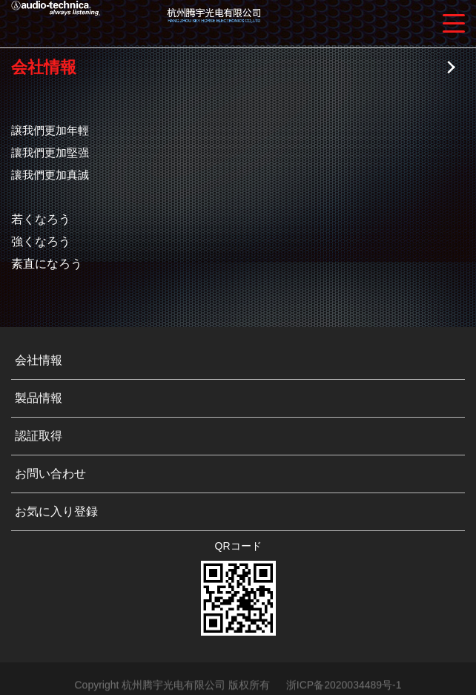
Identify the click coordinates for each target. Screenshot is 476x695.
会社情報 (38, 360)
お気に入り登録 (56, 511)
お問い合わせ (50, 473)
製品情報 (38, 398)
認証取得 (38, 435)
